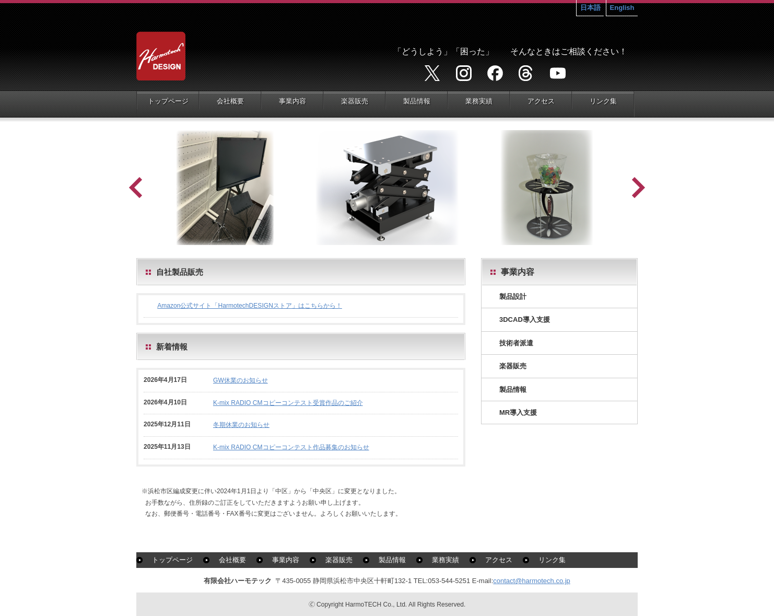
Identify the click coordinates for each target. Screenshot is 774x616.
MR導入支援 (518, 412)
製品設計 (512, 296)
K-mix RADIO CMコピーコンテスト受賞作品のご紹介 (288, 402)
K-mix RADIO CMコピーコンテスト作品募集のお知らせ (291, 447)
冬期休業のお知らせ (241, 424)
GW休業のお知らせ (240, 380)
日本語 (590, 7)
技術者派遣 (516, 343)
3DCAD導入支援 (524, 319)
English (622, 7)
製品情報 (512, 389)
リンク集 (552, 560)
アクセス (498, 560)
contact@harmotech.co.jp (531, 581)
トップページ (172, 560)
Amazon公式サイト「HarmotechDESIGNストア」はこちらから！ (249, 305)
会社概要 (232, 560)
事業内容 (285, 560)
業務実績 (445, 560)
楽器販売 (512, 366)
